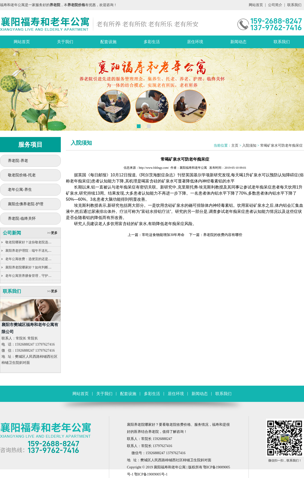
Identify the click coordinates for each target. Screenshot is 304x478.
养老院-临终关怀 (22, 218)
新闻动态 (238, 42)
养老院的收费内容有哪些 (222, 235)
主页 (234, 145)
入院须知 (249, 145)
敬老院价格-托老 (22, 175)
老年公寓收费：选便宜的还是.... (28, 259)
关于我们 (65, 42)
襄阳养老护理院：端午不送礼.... (28, 250)
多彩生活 (152, 42)
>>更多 (52, 233)
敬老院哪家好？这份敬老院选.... (28, 242)
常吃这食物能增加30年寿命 (163, 235)
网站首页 (256, 5)
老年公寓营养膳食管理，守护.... (28, 276)
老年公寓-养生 (20, 189)
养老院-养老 (18, 161)
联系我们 (294, 5)
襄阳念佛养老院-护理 (25, 204)
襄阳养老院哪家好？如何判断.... (28, 267)
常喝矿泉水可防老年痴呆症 (281, 145)
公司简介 (275, 5)
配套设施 (108, 42)
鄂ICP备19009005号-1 (150, 474)
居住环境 (195, 42)
